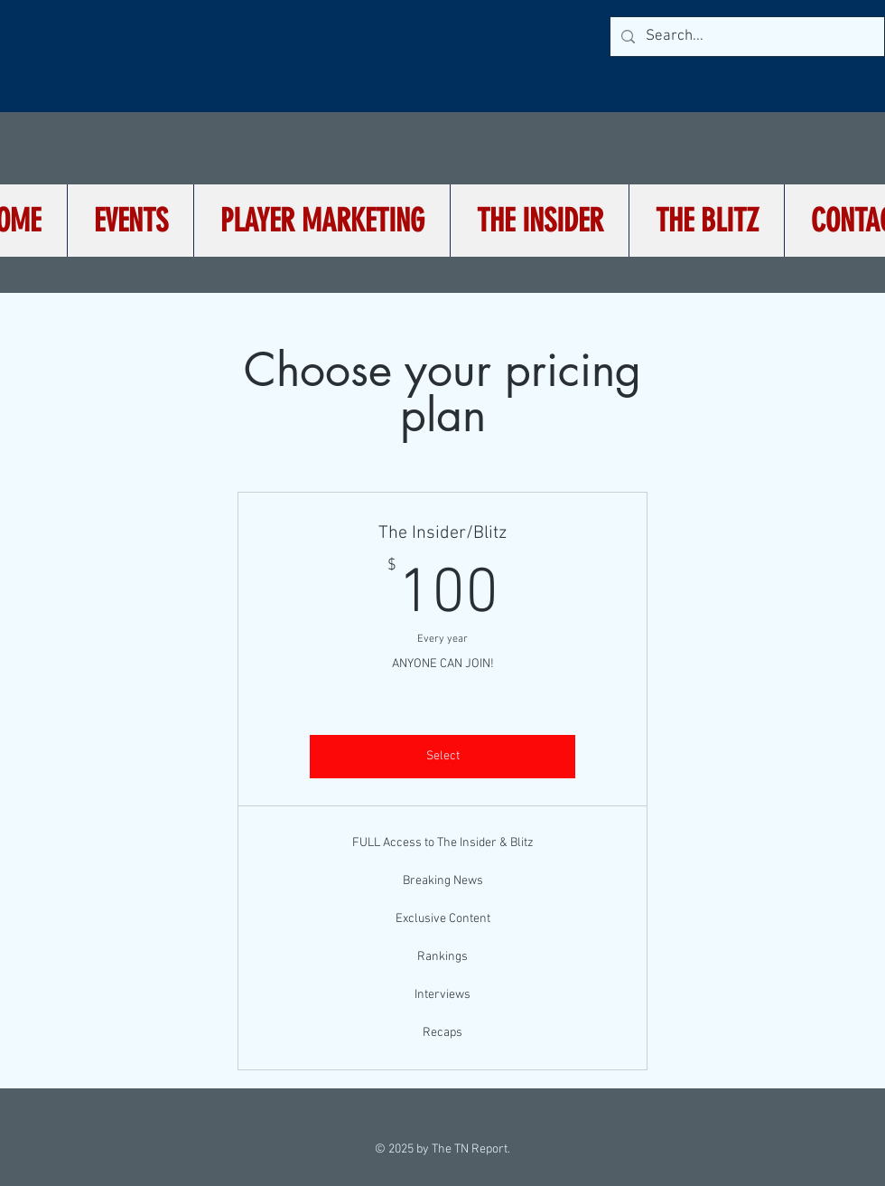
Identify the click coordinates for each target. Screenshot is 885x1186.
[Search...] (746, 36)
